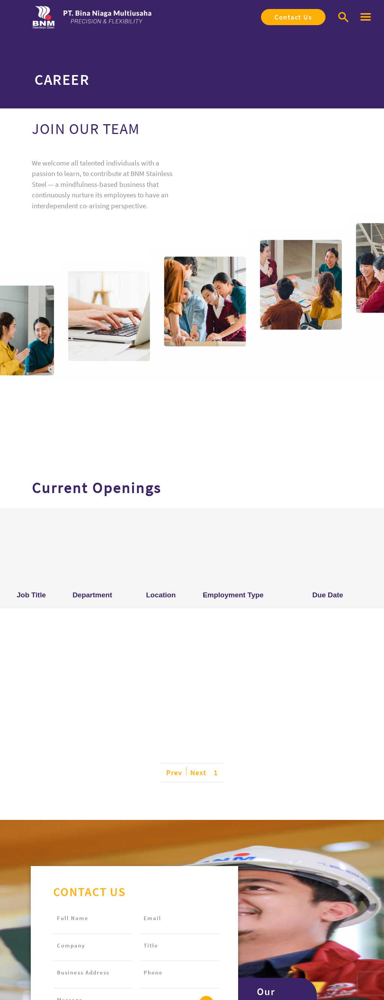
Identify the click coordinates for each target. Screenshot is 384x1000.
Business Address (83, 972)
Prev (174, 772)
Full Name (72, 918)
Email (152, 918)
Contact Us (293, 17)
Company (71, 945)
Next (198, 772)
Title (151, 945)
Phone (153, 972)
